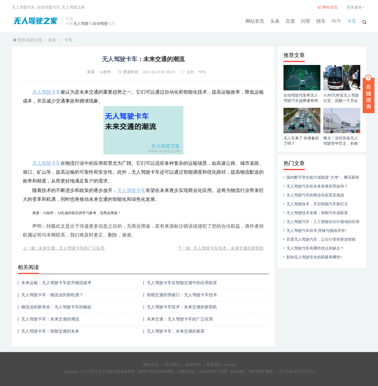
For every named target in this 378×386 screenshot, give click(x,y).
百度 (290, 21)
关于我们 (172, 364)
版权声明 (193, 364)
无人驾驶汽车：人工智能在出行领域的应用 (322, 221)
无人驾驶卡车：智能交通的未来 (50, 331)
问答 (305, 21)
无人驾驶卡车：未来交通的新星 (176, 331)
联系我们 (214, 364)
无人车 (289, 138)
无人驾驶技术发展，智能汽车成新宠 (317, 213)
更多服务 (356, 7)
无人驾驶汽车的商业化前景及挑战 (315, 195)
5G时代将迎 (333, 95)
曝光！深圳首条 (336, 138)
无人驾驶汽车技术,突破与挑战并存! (316, 230)
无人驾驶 (81, 23)
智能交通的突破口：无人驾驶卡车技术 (182, 295)
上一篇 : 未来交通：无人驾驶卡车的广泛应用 (64, 248)
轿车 (321, 21)
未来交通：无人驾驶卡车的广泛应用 (180, 319)
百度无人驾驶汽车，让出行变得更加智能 (321, 239)
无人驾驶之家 (73, 7)
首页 (52, 40)
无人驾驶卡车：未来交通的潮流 (50, 319)
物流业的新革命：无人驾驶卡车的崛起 (56, 307)
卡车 (351, 21)
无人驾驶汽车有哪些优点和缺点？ (315, 248)
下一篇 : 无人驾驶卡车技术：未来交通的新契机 (221, 248)
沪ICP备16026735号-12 (297, 371)
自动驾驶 (100, 23)
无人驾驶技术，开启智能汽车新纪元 (317, 204)
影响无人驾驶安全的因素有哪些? (314, 257)
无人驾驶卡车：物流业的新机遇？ (52, 295)
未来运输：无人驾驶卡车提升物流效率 (56, 283)
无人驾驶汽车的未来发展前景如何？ (317, 186)
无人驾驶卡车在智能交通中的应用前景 (182, 283)
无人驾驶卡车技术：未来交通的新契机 (182, 307)
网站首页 (254, 21)
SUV (336, 20)
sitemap (230, 364)
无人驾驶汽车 (23, 7)
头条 (275, 21)
